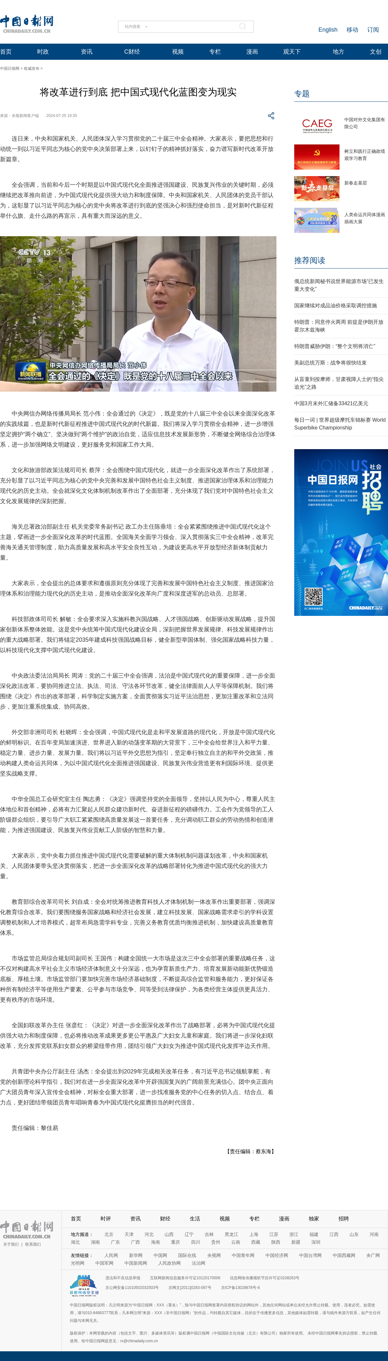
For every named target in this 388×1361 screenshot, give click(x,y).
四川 (195, 1242)
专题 (302, 93)
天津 (129, 1234)
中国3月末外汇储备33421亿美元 (331, 403)
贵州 (215, 1242)
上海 (253, 1234)
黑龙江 (231, 1234)
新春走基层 (355, 182)
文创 (376, 51)
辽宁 (189, 1234)
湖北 (75, 1242)
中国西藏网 (344, 1255)
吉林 (209, 1234)
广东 (115, 1242)
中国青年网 (243, 1255)
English (328, 29)
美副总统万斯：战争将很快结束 (330, 362)
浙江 (293, 1234)
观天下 (292, 51)
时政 (43, 51)
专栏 (215, 51)
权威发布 (31, 68)
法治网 (198, 1263)
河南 (374, 1234)
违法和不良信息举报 (122, 1278)
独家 (314, 1218)
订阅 (373, 29)
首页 (6, 51)
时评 (106, 1218)
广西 (135, 1242)
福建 (313, 1234)
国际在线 (187, 1255)
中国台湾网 (310, 1255)
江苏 (273, 1234)
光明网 (77, 1263)
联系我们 (33, 1244)
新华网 (136, 1255)
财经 (165, 1218)
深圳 (315, 1242)
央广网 (373, 1255)
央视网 (214, 1255)
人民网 (111, 1255)
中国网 (160, 1255)
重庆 (175, 1242)
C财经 (132, 51)
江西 (334, 1234)
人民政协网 (169, 1263)
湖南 (95, 1242)
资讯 (86, 51)
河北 (149, 1234)
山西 (169, 1234)
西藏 (255, 1242)
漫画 (252, 51)
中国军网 (104, 1263)
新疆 (295, 1242)
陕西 (275, 1242)
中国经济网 (276, 1255)
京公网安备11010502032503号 (132, 1287)
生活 (195, 1218)
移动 (352, 29)
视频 (178, 51)
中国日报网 (9, 68)
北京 (108, 1234)
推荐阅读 (309, 260)
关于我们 (11, 1244)
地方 (338, 51)
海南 (155, 1242)
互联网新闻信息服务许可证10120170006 (185, 1278)
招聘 (344, 1218)
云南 (235, 1242)
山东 (354, 1234)
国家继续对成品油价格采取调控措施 (335, 305)
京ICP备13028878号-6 (240, 1287)
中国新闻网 (135, 1263)
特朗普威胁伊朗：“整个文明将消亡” (334, 346)
